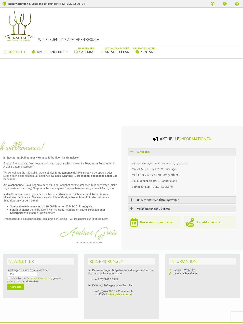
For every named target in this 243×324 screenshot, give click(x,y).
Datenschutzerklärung (39, 281)
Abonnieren (15, 290)
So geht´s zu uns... (209, 225)
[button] (50, 55)
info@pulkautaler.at (120, 297)
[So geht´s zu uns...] (190, 225)
